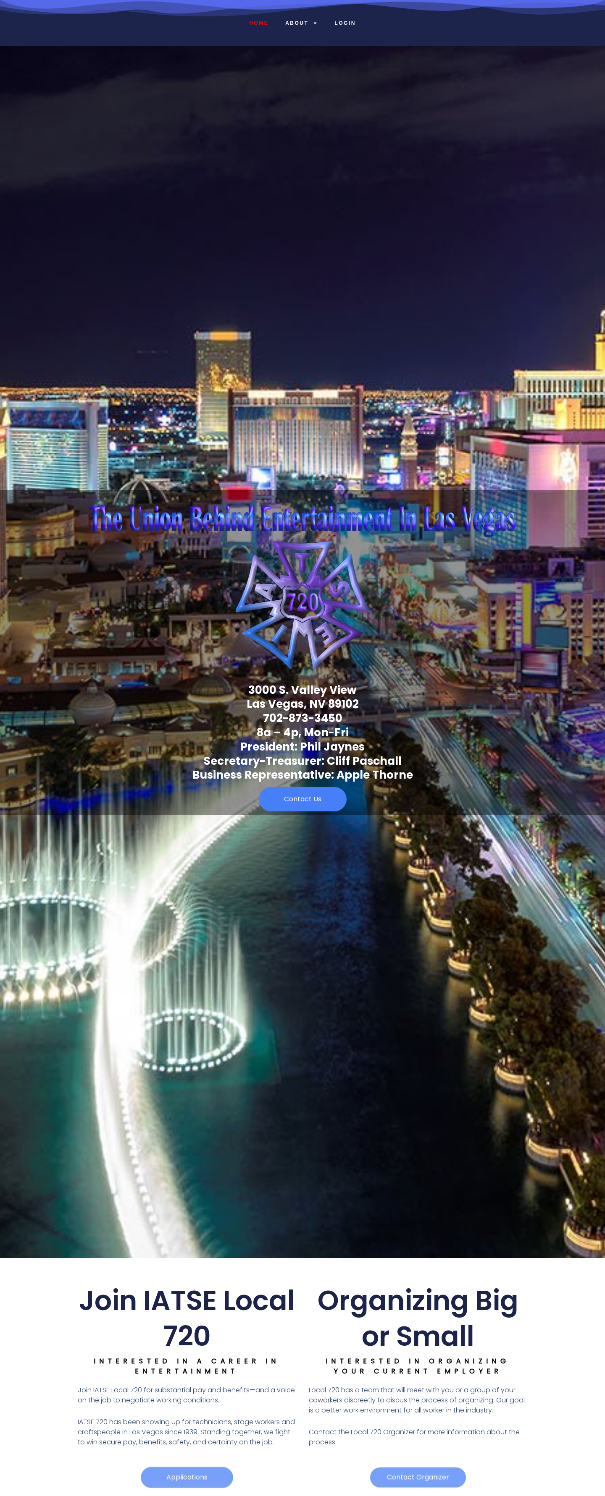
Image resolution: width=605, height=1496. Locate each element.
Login (345, 23)
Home (258, 23)
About (301, 23)
